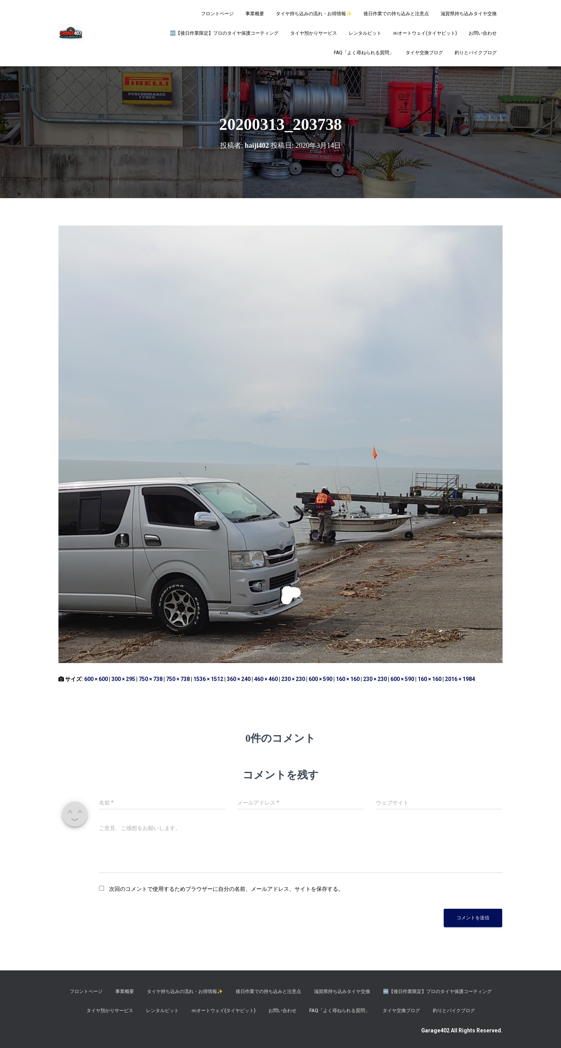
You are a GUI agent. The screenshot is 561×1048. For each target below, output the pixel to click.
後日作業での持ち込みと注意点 (396, 13)
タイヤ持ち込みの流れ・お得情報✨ (314, 13)
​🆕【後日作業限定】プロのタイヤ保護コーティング (224, 33)
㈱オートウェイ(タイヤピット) (425, 33)
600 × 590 (320, 679)
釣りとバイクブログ (476, 52)
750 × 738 (150, 679)
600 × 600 (96, 679)
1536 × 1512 (208, 679)
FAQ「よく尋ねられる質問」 (364, 52)
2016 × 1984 (460, 679)
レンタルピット (365, 33)
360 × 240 (239, 679)
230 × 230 (293, 679)
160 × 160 (348, 679)
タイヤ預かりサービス (313, 33)
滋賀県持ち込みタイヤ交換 (469, 13)
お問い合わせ (483, 33)
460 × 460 (266, 679)
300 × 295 (123, 679)
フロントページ (217, 13)
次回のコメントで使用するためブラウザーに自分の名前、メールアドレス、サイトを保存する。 (226, 889)
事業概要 (254, 13)
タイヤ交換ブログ (424, 52)
